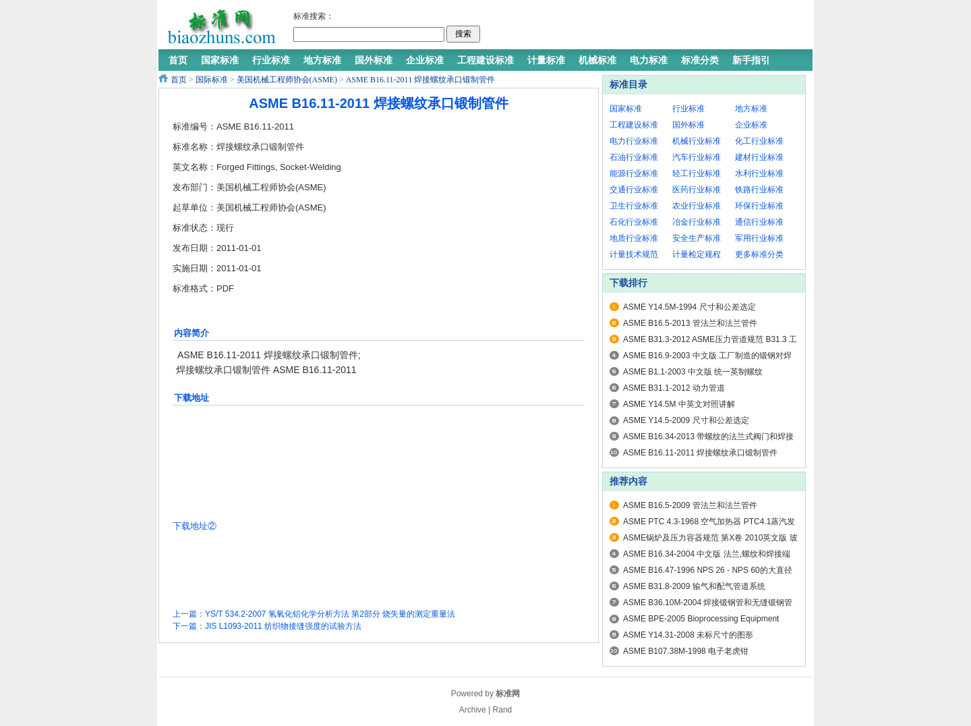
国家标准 (626, 108)
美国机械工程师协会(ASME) (287, 79)
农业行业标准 (696, 206)
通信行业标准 (759, 222)
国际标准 (212, 79)
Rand (502, 710)
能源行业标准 (634, 173)
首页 (179, 79)
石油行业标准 (634, 157)
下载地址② (194, 526)
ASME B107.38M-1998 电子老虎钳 (685, 651)
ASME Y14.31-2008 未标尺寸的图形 (688, 635)
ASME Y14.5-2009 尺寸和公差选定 (686, 420)
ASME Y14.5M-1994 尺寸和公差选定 (689, 307)
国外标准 (688, 125)
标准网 (508, 693)
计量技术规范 (634, 254)
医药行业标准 (696, 189)
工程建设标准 (634, 125)
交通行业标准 (634, 189)
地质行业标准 (634, 238)
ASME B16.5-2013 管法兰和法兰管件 (690, 323)
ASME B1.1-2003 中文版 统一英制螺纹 (693, 371)
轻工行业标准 (696, 173)
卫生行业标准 (634, 206)
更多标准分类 (759, 254)
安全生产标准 (696, 238)
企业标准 (751, 125)
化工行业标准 (759, 141)
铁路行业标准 (759, 189)
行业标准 (688, 108)
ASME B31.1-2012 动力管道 (674, 388)
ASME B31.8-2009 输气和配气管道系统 (694, 586)
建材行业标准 (759, 157)
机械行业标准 (696, 141)
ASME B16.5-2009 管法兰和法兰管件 (690, 505)
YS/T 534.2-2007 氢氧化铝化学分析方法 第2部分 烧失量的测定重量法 (330, 614)
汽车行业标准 (696, 157)
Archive (472, 710)
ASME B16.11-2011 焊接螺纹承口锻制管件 (420, 79)
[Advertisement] (643, 27)
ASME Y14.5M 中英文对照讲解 (679, 404)
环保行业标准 (759, 206)
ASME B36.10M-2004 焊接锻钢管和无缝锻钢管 (707, 602)
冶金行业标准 (696, 222)
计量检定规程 (696, 254)
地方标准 (751, 108)
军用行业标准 (759, 238)
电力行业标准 (634, 141)
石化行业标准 (634, 222)
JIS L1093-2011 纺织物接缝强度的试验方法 (283, 626)
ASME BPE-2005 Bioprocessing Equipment (701, 618)
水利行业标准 (759, 173)
